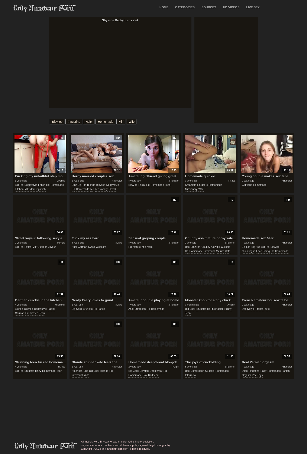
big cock (77, 308)
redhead (153, 375)
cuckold (225, 246)
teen (168, 184)
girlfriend (247, 184)
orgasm (246, 375)
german (82, 246)
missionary (101, 189)
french (260, 308)
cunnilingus (248, 251)
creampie (190, 184)
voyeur (52, 246)
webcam (101, 246)
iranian (286, 370)
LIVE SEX (253, 7)
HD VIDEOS (231, 7)
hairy (89, 121)
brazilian (195, 246)
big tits (19, 184)
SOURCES (208, 7)
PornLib (61, 242)
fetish (41, 184)
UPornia (61, 180)
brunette (88, 308)
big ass (255, 246)
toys (260, 375)
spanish (41, 189)
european (140, 308)
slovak (112, 189)
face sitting (263, 251)
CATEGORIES (185, 7)
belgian (246, 246)
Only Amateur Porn (44, 8)
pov (145, 375)
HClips (231, 180)
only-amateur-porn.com (45, 446)
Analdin (231, 304)
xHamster (117, 180)
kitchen (19, 189)
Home (163, 7)
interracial (209, 251)
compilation (197, 370)
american (77, 370)
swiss (91, 246)
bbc (187, 246)
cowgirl (215, 246)
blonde (91, 184)
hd (47, 184)
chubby (205, 246)
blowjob (57, 121)
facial (141, 184)
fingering (74, 121)
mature (137, 246)
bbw (74, 184)
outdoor (42, 246)
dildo (245, 370)
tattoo (101, 308)
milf (121, 121)
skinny (228, 308)
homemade (105, 121)
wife (132, 121)
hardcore (202, 184)
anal (74, 246)
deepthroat (156, 370)
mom (32, 189)
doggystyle (31, 184)
